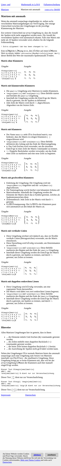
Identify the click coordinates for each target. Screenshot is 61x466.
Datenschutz (30, 410)
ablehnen (37, 455)
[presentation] (30, 76)
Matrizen (5, 9)
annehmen (51, 455)
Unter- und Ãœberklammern (8, 5)
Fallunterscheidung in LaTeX (52, 5)
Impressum (5, 410)
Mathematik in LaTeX (30, 4)
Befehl (52, 9)
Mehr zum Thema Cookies (30, 460)
